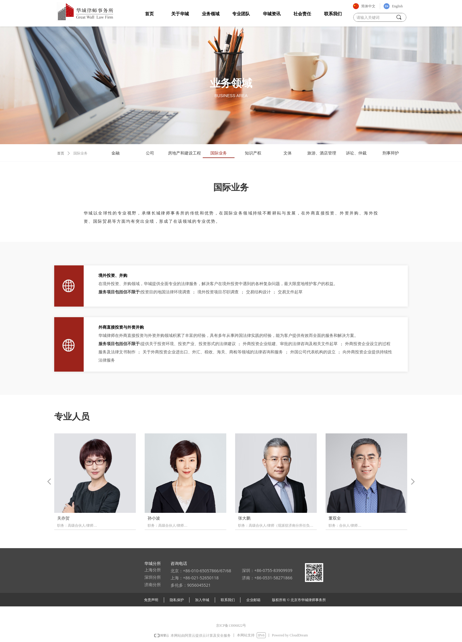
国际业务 (80, 153)
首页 (60, 153)
